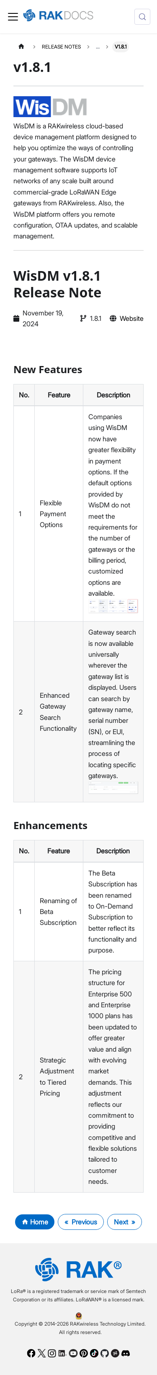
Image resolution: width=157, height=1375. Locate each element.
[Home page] (21, 46)
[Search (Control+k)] (142, 17)
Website (132, 318)
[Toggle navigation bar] (13, 16)
